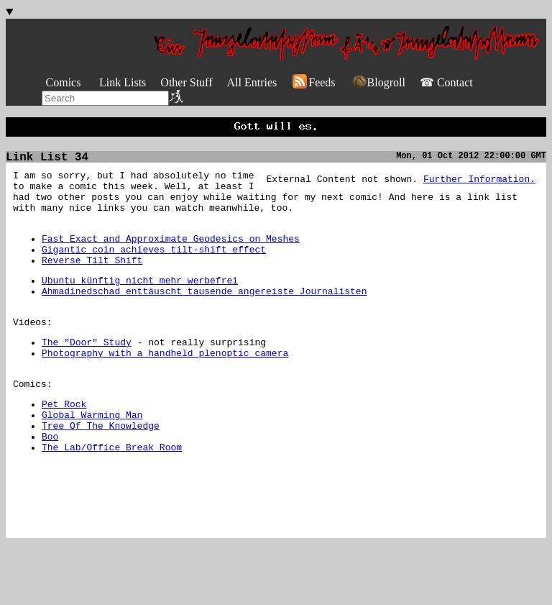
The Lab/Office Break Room (112, 497)
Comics (63, 82)
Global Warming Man (92, 458)
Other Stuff (186, 82)
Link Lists (122, 82)
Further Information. (479, 185)
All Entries (251, 82)
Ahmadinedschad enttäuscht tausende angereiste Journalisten (204, 317)
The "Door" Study (87, 374)
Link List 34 (47, 162)
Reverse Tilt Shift (92, 282)
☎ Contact (446, 82)
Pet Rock (64, 445)
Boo (50, 484)
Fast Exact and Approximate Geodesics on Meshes (171, 256)
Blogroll (377, 82)
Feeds (313, 82)
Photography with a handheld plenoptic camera (165, 387)
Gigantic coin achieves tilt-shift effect (154, 269)
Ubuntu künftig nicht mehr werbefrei (140, 304)
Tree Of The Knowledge (101, 471)
